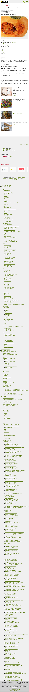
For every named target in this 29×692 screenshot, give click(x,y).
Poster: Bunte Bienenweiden (11, 478)
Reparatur (6, 204)
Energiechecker (8, 504)
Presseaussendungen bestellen (10, 436)
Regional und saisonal (8, 261)
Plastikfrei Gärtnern (8, 279)
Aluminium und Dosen (8, 193)
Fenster (5, 213)
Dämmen (6, 211)
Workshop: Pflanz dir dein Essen (12, 611)
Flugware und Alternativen (9, 250)
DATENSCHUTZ (5, 178)
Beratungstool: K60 (9, 502)
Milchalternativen (7, 260)
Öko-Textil (6, 369)
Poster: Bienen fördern (10, 477)
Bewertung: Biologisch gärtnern (12, 642)
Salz (3, 50)
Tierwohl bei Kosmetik (8, 336)
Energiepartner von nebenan (11, 551)
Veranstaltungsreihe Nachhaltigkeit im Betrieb (13, 394)
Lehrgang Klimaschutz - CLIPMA (12, 553)
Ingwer (3, 52)
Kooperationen (7, 415)
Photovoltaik (7, 217)
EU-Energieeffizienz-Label (9, 240)
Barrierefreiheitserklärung (15, 178)
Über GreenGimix (9, 367)
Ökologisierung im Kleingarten (11, 526)
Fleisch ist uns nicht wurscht (10, 249)
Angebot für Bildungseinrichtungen (10, 354)
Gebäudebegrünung (8, 214)
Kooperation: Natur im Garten (11, 463)
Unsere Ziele (6, 411)
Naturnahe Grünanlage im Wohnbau (12, 522)
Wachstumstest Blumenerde (11, 630)
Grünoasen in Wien (9, 510)
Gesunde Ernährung (8, 251)
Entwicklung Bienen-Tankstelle (11, 564)
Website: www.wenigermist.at (11, 597)
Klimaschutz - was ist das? (9, 301)
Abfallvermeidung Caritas (10, 635)
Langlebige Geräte (9, 518)
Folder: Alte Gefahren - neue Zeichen (12, 453)
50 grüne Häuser (8, 615)
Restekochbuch (8, 669)
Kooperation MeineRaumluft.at (11, 517)
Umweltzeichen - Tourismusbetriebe (12, 677)
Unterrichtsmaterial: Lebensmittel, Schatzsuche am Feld (17, 587)
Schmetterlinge (8, 315)
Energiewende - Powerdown (11, 647)
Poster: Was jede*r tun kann (11, 482)
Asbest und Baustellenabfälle (10, 209)
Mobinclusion (8, 521)
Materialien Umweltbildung (8, 398)
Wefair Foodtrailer (9, 602)
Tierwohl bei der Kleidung (9, 335)
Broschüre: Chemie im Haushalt (11, 444)
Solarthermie (7, 218)
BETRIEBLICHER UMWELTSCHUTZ (8, 351)
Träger (5, 414)
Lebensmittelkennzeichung (9, 257)
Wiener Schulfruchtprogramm (11, 604)
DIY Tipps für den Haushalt (9, 230)
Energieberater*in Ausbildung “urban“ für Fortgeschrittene (16, 390)
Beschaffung (5, 357)
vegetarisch (13, 14)
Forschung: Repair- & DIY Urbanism (12, 622)
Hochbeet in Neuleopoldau (11, 513)
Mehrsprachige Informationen (9, 407)
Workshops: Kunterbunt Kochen (12, 609)
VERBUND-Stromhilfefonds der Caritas (13, 538)
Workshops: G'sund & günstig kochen (13, 608)
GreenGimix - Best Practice (11, 366)
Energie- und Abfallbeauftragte (11, 649)
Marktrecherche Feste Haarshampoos (13, 471)
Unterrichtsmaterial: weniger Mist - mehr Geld (14, 589)
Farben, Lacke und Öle (8, 340)
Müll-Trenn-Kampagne (10, 654)
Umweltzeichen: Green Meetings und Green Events (15, 673)
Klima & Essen (7, 293)
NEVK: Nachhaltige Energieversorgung (13, 523)
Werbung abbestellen (8, 347)
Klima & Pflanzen (7, 297)
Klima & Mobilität (7, 296)
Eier (4, 43)
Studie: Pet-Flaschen (9, 628)
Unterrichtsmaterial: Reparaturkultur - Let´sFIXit (15, 586)
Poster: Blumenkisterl (9, 479)
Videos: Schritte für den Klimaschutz (11, 300)
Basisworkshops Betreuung (11, 636)
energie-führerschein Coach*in (11, 549)
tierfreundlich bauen (8, 321)
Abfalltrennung (7, 190)
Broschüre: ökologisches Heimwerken (13, 445)
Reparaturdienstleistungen (8, 382)
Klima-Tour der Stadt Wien (10, 568)
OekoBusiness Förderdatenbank (12, 662)
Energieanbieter (7, 238)
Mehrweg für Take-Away (10, 653)
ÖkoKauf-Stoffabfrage (10, 361)
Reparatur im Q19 (9, 530)
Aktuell (4, 187)
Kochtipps (6, 254)
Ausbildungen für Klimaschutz (10, 302)
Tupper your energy (9, 536)
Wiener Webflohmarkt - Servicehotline (13, 541)
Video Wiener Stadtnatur (10, 593)
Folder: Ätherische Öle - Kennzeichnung (13, 455)
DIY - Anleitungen (6, 223)
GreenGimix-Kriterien (9, 364)
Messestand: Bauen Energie (11, 475)
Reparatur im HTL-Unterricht (11, 570)
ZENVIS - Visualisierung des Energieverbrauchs (15, 612)
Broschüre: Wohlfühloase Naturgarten (13, 451)
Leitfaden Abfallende (9, 464)
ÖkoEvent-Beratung (9, 525)
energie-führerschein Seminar (10, 393)
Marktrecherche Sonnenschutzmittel (13, 472)
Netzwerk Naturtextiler (10, 658)
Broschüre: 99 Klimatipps (10, 452)
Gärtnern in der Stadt (8, 275)
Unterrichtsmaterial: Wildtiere (11, 590)
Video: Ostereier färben (10, 486)
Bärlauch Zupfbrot (16, 111)
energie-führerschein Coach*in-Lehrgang (12, 392)
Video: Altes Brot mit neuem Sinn (12, 485)
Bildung (5, 558)
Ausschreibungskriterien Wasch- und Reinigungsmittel (16, 634)
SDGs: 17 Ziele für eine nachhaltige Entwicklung (14, 304)
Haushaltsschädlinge (8, 341)
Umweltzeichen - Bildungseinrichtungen (13, 672)
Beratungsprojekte (8, 495)
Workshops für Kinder (10, 606)
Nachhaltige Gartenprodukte (11, 655)
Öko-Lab (7, 660)
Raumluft (5, 379)
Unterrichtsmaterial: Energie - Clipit (12, 581)
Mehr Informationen (14, 690)
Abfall (4, 189)
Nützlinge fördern (7, 278)
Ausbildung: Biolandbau (10, 545)
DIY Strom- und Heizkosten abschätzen (12, 231)
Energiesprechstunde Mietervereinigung (13, 507)
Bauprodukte (7, 210)
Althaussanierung (7, 207)
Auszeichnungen (7, 418)
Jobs (25, 178)
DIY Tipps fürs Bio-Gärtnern (10, 228)
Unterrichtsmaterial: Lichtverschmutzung (14, 582)
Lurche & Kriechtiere (8, 319)
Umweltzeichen (6, 383)
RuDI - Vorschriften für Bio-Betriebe (12, 664)
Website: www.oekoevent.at (11, 489)
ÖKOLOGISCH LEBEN (5, 186)
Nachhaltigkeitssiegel (9, 657)
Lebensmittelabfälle (8, 255)
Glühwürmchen (8, 313)
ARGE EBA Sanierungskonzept (11, 499)
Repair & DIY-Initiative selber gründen (12, 202)
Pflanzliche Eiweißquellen (9, 264)
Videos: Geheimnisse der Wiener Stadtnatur (13, 399)
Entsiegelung (7, 273)
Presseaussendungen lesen (9, 435)
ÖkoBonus (7, 661)
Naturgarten (6, 277)
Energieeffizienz (6, 374)
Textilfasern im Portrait (9, 330)
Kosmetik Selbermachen (9, 287)
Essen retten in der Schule (10, 566)
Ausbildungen (7, 543)
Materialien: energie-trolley (11, 550)
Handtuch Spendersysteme (11, 651)
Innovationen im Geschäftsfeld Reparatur (14, 623)
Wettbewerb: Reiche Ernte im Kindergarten (14, 600)
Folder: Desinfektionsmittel (11, 458)
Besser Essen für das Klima (11, 639)
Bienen (6, 311)
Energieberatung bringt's (10, 503)
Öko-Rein (6, 360)
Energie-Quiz (8, 509)
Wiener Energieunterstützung (11, 540)
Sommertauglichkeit (8, 219)
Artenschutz (6, 307)
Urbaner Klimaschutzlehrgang (11, 555)
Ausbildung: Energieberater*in (11, 546)
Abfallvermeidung (8, 192)
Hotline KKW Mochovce (10, 514)
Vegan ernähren (7, 265)
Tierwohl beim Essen (8, 334)
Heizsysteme (6, 215)
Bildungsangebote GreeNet (11, 559)
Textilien (4, 325)
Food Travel (7, 567)
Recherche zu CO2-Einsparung (11, 626)
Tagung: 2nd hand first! (10, 577)
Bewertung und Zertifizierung (9, 358)
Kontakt (16, 179)
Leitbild (5, 413)
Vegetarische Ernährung (9, 266)
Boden (5, 271)
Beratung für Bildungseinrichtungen (10, 404)
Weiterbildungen (6, 386)
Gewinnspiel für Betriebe (10, 427)
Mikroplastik (6, 197)
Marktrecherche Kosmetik (10, 468)
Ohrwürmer (7, 317)
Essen (4, 243)
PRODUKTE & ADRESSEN (6, 350)
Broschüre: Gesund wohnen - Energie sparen (14, 447)
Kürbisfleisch (13, 42)
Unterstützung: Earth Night (10, 528)
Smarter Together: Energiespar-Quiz (12, 575)
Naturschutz (5, 306)
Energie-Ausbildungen (8, 387)
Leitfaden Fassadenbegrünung (11, 467)
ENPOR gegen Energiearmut (11, 619)
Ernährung (5, 372)
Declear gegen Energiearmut (11, 618)
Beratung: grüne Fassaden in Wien (12, 500)
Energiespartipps (7, 234)
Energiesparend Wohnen (10, 621)
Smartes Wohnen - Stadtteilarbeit (12, 534)
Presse (12, 179)
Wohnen (4, 338)
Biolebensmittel (7, 245)
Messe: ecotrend (8, 474)
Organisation (5, 410)
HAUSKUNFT (8, 511)
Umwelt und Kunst (9, 579)
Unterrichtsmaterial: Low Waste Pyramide (14, 583)
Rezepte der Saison (5, 5)
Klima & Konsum (7, 294)
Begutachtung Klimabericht (11, 617)
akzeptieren (14, 687)
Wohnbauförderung (8, 221)
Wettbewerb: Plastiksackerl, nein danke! (13, 493)
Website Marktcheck (9, 490)
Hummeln (7, 314)
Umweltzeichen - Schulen (10, 675)
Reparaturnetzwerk (9, 529)
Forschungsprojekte (8, 614)
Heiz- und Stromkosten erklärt (10, 241)
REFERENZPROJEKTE (7, 440)
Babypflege (6, 284)
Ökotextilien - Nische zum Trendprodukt (13, 665)
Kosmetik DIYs (7, 285)
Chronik (4, 423)
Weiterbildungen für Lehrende (9, 402)
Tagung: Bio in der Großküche (11, 578)
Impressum (22, 177)
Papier (5, 198)
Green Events (5, 378)
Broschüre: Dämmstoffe (10, 449)
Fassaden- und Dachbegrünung (10, 274)
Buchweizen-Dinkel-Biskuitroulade (20, 122)
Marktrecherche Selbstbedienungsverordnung (15, 470)
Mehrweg (6, 196)
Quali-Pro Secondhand (10, 666)
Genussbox (7, 650)
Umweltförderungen (7, 385)
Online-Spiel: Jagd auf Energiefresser (13, 571)
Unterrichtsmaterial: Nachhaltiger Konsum (14, 585)
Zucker (8, 45)
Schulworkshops (6, 401)
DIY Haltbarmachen (8, 224)
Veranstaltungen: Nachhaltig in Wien (12, 592)
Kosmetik (5, 283)
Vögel (5, 323)
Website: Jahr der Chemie (10, 487)
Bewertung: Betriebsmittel (10, 640)
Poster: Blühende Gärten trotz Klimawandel (14, 481)
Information (6, 441)
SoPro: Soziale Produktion (10, 670)
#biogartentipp (7, 270)
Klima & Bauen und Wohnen (10, 298)
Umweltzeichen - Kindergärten (11, 676)
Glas (5, 194)
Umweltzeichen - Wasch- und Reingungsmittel (15, 679)
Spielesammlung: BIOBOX (10, 572)
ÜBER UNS (3, 409)
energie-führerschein (9, 547)
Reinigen (6, 344)
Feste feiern (6, 247)
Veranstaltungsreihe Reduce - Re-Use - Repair (14, 537)
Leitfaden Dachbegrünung (10, 466)
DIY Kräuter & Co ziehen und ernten (11, 226)
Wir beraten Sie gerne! (6, 185)
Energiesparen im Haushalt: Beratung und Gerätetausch (16, 506)
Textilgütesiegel (7, 328)
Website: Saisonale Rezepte (11, 492)
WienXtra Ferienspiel (9, 601)
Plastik (5, 200)
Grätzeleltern (8, 554)
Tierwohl (4, 332)
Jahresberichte (7, 417)
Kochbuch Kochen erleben (10, 460)
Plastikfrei (6, 201)
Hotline (5, 430)
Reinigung (5, 381)
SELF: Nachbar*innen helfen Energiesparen (14, 533)
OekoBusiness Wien (7, 377)
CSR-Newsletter (6, 371)
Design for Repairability (10, 562)
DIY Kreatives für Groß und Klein (10, 227)
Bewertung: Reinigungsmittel (11, 645)
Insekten (6, 309)
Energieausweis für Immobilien (10, 237)
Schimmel (6, 345)
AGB (22, 178)
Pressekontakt (7, 438)
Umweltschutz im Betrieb (9, 632)
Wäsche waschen (7, 329)
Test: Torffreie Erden (9, 629)
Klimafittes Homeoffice (9, 343)
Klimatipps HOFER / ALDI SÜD (11, 515)
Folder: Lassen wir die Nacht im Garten (13, 456)
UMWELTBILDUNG (5, 396)
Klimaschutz (5, 292)
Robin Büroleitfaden (9, 668)
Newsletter (6, 432)
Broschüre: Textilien (9, 448)
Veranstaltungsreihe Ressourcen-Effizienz (14, 680)
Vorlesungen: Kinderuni (10, 594)
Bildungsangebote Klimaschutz (12, 560)
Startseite (18, 177)
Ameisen (7, 310)
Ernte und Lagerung (8, 246)
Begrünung (5, 355)
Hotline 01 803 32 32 (9, 496)
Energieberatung (7, 236)
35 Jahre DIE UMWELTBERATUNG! (11, 424)
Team (4, 421)
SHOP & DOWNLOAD (5, 349)
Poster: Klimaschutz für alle (11, 483)
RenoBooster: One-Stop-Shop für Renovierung (15, 532)
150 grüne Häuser (9, 498)
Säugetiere (6, 320)
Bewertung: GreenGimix (10, 643)
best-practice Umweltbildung (9, 405)
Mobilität (5, 375)
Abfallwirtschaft (6, 353)
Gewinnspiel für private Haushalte (12, 426)
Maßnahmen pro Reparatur (11, 625)
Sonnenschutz (7, 290)
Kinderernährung (7, 253)
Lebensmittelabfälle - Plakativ (11, 519)
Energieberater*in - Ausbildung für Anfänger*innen (14, 389)
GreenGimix (6, 363)
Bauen (4, 206)
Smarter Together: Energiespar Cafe (12, 574)
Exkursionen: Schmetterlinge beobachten (14, 563)
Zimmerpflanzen (7, 281)
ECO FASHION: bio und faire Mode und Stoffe (13, 326)
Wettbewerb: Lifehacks (10, 598)
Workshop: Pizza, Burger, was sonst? (13, 605)
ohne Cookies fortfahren (14, 689)
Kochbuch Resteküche (10, 462)
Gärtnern (4, 268)
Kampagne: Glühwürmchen (11, 459)
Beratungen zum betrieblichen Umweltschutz (14, 638)
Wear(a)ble (7, 596)
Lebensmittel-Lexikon (8, 258)
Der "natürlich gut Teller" (10, 646)
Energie (4, 233)
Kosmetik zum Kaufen (8, 288)
